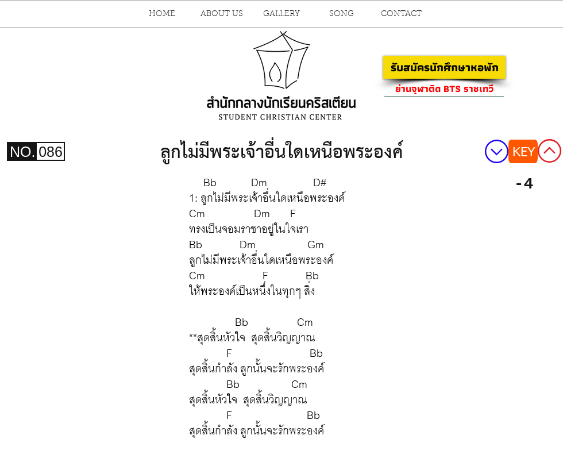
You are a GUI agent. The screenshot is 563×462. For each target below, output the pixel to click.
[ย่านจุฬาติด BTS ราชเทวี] (444, 88)
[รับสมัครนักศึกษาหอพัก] (444, 67)
